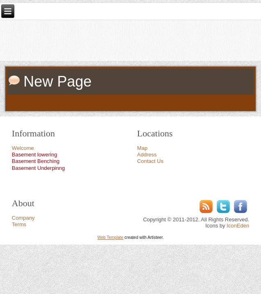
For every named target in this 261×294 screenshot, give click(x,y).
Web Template (111, 237)
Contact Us (150, 161)
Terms (19, 224)
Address (147, 154)
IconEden (238, 226)
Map (142, 148)
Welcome (23, 148)
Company (23, 218)
